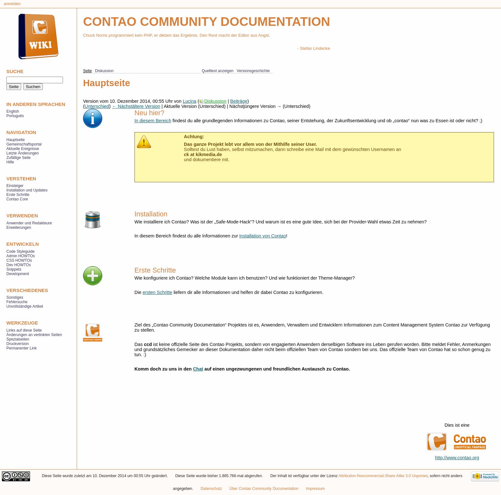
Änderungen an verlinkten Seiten (34, 335)
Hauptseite (15, 140)
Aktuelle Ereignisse (22, 148)
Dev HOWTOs (18, 265)
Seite (87, 71)
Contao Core (17, 199)
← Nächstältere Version (136, 106)
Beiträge (239, 101)
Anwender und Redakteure (29, 223)
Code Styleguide (20, 251)
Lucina (189, 101)
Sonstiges (14, 297)
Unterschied (97, 106)
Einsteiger (14, 186)
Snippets (13, 269)
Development (17, 274)
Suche (14, 71)
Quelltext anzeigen (217, 71)
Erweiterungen (18, 227)
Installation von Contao (262, 235)
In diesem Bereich (153, 120)
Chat (198, 368)
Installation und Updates (27, 190)
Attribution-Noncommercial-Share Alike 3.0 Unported (383, 476)
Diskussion (215, 101)
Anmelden (12, 4)
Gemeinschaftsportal (24, 144)
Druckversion (17, 343)
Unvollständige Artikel (24, 306)
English (12, 111)
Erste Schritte (17, 194)
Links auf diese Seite (24, 330)
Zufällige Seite (18, 157)
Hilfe (10, 162)
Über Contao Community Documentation (263, 488)
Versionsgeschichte (253, 71)
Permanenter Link (21, 348)
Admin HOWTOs (20, 256)
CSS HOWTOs (19, 260)
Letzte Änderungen (22, 153)
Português (15, 116)
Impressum (315, 488)
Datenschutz (211, 488)
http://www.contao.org (457, 457)
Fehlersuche (16, 302)
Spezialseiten (17, 339)
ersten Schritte (157, 292)
